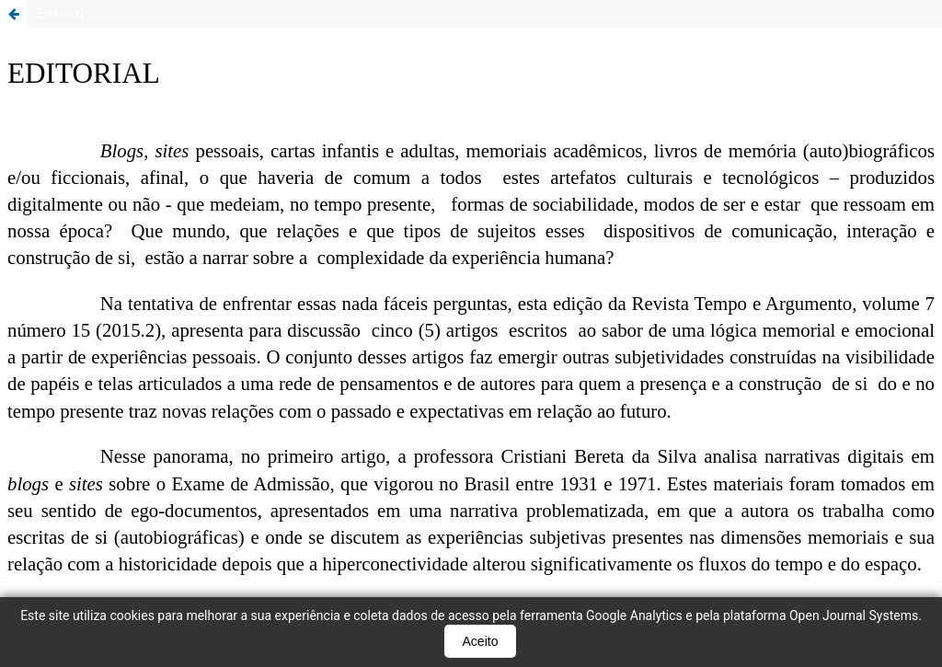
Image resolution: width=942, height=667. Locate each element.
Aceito (481, 641)
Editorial (60, 13)
